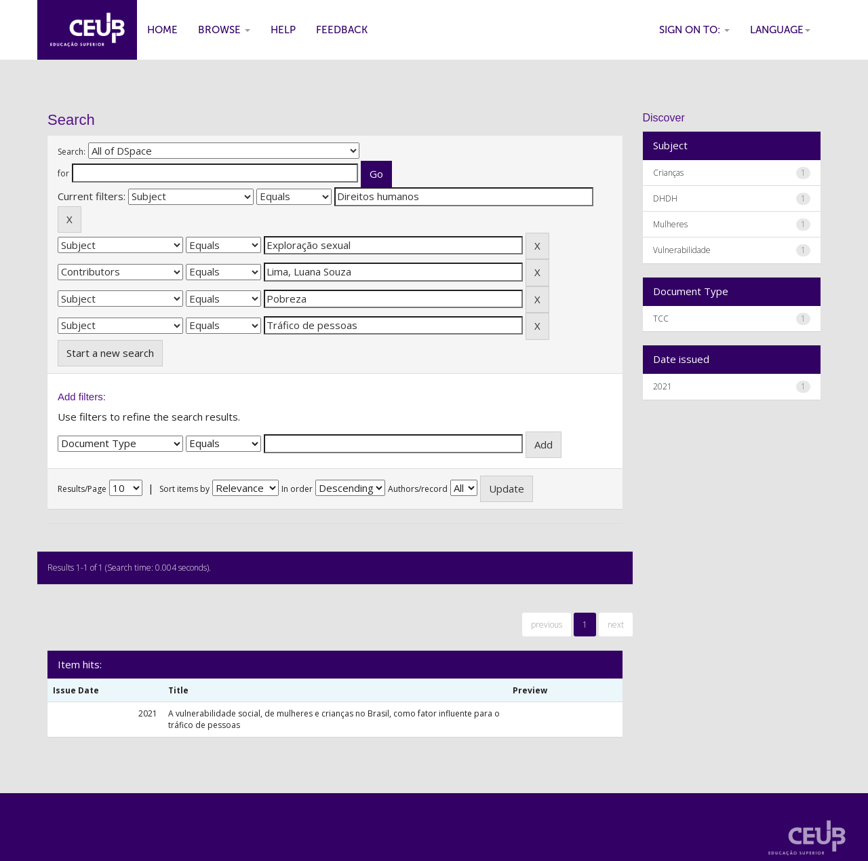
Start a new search (110, 353)
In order (297, 489)
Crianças (668, 172)
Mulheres (670, 224)
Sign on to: (694, 30)
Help (283, 30)
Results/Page (82, 489)
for (63, 173)
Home (162, 30)
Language (780, 30)
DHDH (665, 198)
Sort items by (184, 489)
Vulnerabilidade (682, 250)
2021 (662, 386)
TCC (661, 318)
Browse (224, 30)
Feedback (342, 30)
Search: (71, 151)
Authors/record (418, 489)
